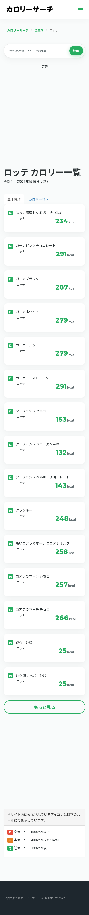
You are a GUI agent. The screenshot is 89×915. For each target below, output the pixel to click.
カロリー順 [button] (38, 199)
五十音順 (14, 199)
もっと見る (44, 707)
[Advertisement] (44, 116)
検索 (76, 50)
